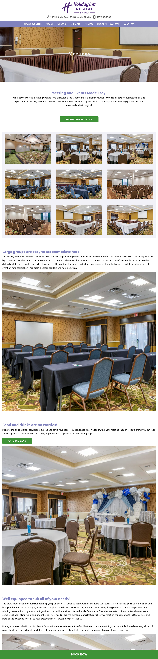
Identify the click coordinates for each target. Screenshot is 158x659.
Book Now (79, 654)
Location (129, 23)
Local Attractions (108, 23)
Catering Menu (17, 440)
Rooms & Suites (33, 23)
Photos (89, 23)
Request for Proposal (79, 119)
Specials (75, 23)
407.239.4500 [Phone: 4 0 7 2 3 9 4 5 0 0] (104, 17)
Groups (61, 23)
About (49, 23)
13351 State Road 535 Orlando (70, 17)
